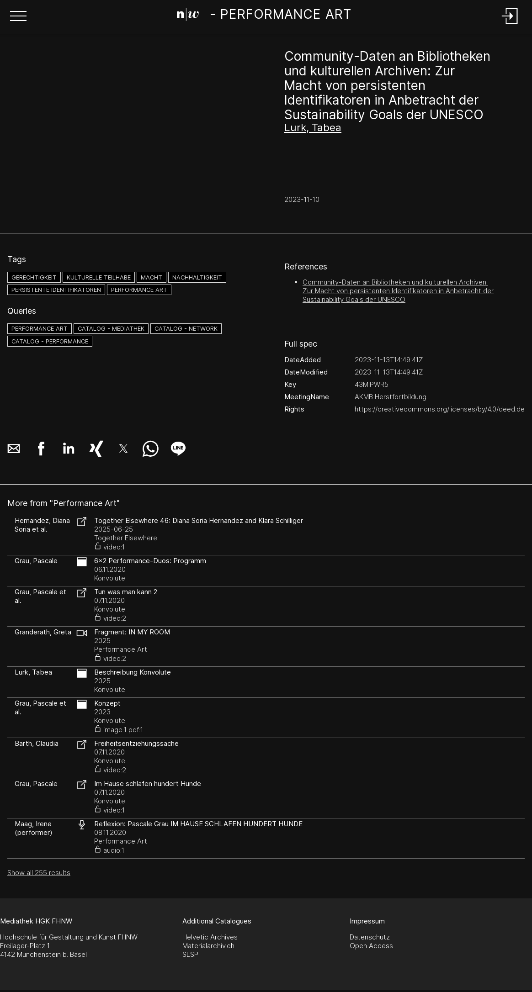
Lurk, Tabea (312, 127)
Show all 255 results (38, 872)
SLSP (190, 954)
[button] (18, 17)
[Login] (510, 24)
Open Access (371, 945)
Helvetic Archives (210, 937)
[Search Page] (264, 16)
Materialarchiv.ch (208, 945)
